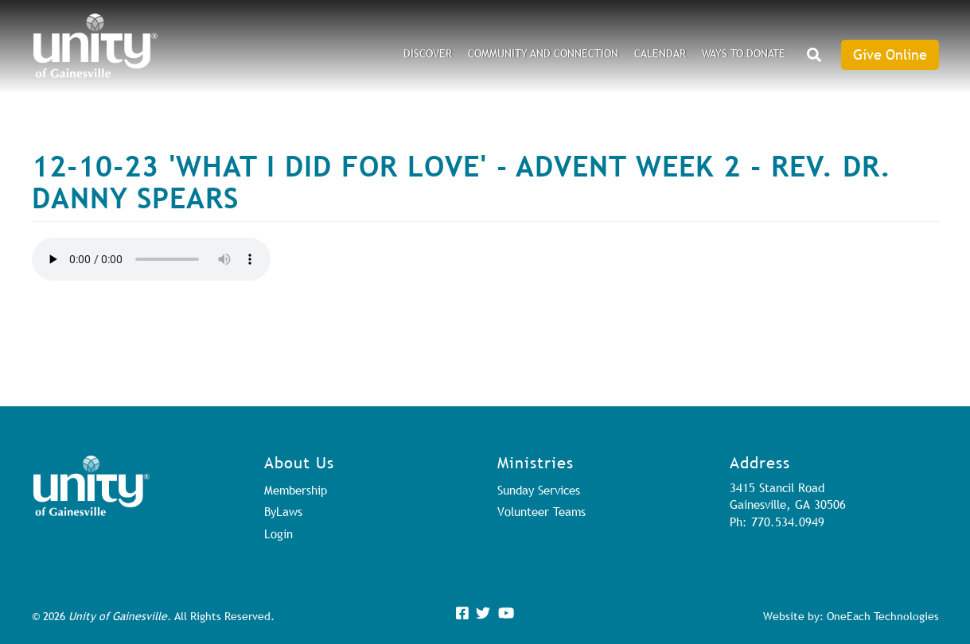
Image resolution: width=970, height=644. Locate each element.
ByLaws (283, 511)
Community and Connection (543, 53)
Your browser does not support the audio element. (151, 259)
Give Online (890, 54)
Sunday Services (538, 490)
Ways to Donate (743, 53)
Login (278, 533)
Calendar (660, 53)
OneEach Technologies (883, 616)
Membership (295, 490)
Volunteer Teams (541, 511)
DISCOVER (427, 53)
